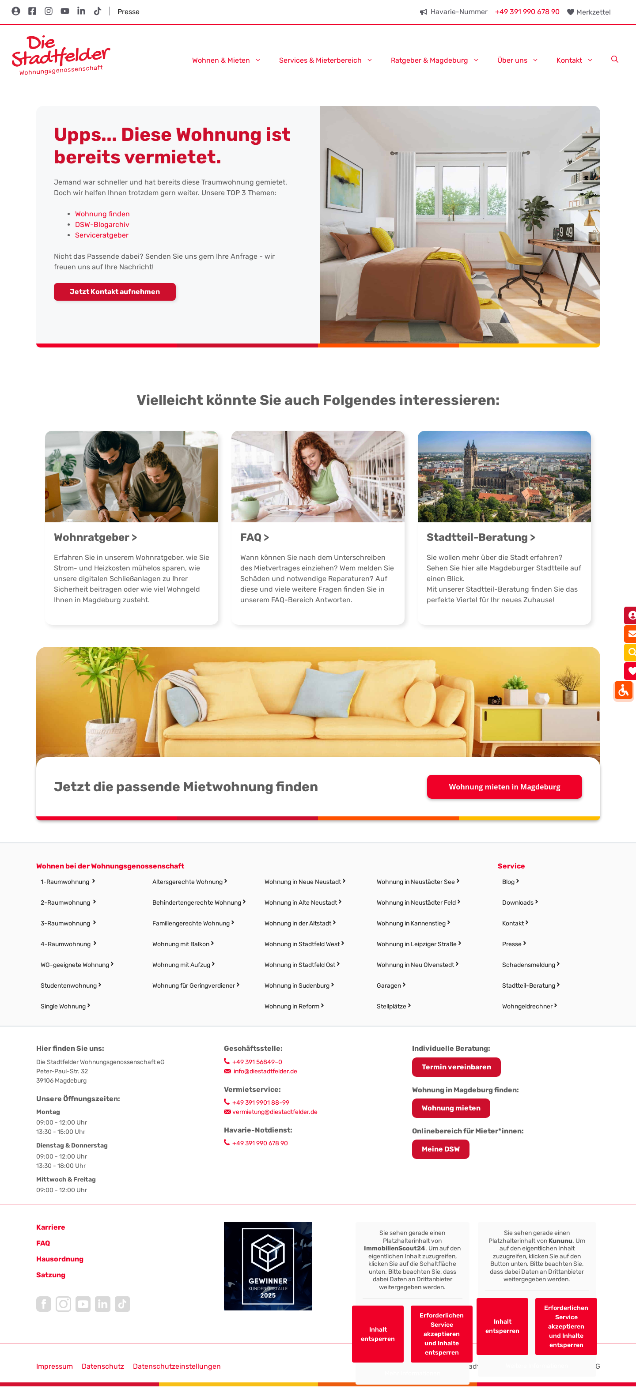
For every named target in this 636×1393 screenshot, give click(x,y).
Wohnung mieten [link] (451, 1108)
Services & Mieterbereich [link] (330, 60)
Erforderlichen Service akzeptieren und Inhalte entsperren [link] (442, 1334)
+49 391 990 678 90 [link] (527, 12)
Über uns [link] (522, 60)
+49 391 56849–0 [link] (257, 1062)
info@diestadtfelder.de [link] (265, 1071)
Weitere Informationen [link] (537, 1366)
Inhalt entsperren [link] (378, 1334)
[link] (61, 54)
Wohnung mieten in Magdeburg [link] (504, 787)
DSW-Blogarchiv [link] (102, 224)
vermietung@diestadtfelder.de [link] (275, 1112)
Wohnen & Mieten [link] (231, 60)
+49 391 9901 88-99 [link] (260, 1102)
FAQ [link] (43, 1243)
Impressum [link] (54, 1366)
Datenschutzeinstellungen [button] (177, 1366)
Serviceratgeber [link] (102, 235)
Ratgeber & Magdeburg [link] (439, 60)
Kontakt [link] (579, 60)
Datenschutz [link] (103, 1366)
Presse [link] (128, 12)
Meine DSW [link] (441, 1149)
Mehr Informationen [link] (412, 1373)
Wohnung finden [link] (102, 214)
